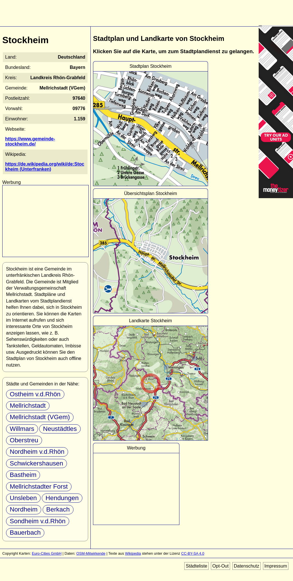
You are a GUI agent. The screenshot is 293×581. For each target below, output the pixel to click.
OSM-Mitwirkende (91, 553)
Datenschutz (246, 566)
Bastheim (23, 474)
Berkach (58, 509)
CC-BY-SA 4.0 (192, 553)
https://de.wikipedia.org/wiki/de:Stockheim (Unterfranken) (44, 167)
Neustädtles (60, 428)
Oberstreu (24, 440)
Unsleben (23, 498)
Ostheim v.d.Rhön (35, 394)
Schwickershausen (36, 463)
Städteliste (196, 566)
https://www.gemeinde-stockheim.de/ (30, 141)
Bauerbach (25, 532)
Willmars (22, 428)
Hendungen (62, 498)
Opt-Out (220, 566)
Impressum (275, 566)
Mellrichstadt (28, 405)
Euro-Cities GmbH (47, 553)
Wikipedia (133, 553)
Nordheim (23, 509)
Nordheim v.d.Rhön (37, 451)
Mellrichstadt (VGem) (40, 417)
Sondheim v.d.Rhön (38, 521)
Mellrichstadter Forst (39, 486)
